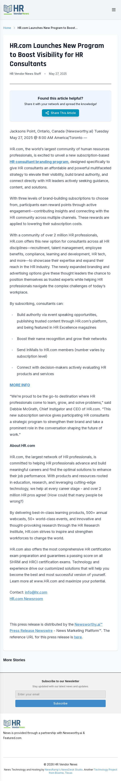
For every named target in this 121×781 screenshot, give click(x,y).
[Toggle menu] (114, 10)
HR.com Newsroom (26, 599)
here (78, 637)
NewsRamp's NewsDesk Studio (64, 769)
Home (7, 27)
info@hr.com (36, 592)
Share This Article (60, 113)
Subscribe (60, 703)
